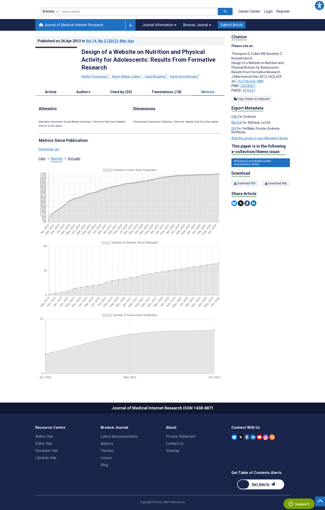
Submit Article (231, 25)
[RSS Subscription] (272, 437)
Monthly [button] (57, 158)
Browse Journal (197, 25)
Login (268, 11)
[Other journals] (130, 25)
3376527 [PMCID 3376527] (248, 90)
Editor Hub (43, 443)
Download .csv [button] (49, 149)
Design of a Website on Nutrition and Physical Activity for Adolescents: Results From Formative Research (148, 59)
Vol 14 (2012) (110, 41)
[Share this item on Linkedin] (253, 203)
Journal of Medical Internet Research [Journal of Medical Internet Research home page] (71, 25)
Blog (104, 465)
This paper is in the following (258, 149)
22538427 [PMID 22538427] (247, 86)
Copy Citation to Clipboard (251, 99)
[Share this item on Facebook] (247, 203)
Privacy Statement (180, 436)
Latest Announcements (119, 436)
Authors (107, 443)
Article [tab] (51, 92)
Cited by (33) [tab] (121, 92)
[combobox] (138, 11)
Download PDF (245, 183)
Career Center (249, 11)
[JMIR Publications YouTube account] (259, 437)
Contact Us (174, 443)
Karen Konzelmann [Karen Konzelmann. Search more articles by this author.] (184, 76)
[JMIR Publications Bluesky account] (234, 437)
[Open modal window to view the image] (56, 47)
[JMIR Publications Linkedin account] (253, 437)
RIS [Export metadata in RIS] (234, 128)
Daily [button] (42, 158)
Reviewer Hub (46, 450)
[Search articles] (225, 11)
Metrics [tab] (208, 92)
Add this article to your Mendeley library (259, 138)
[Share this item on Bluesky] (234, 203)
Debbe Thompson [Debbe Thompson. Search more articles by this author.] (95, 76)
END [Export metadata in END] (234, 116)
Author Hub (44, 436)
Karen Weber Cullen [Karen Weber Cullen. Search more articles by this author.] (127, 76)
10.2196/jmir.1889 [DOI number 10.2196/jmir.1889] (250, 81)
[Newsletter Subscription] (260, 484)
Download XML (276, 183)
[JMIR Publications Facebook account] (247, 437)
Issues (106, 458)
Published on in (86, 41)
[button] (319, 5)
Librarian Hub (45, 458)
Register (283, 11)
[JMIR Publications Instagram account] (266, 437)
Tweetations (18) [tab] (166, 92)
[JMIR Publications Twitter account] (240, 437)
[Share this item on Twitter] (241, 203)
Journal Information (159, 25)
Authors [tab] (83, 92)
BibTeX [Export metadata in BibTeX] (236, 122)
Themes (107, 450)
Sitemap (172, 450)
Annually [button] (74, 158)
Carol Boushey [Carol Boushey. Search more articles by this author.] (156, 76)
